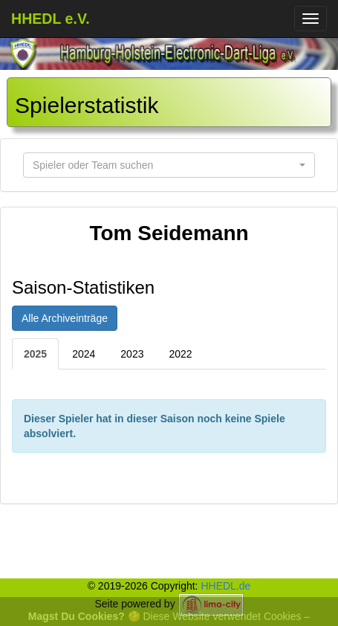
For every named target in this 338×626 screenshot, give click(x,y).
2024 (83, 354)
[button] (169, 165)
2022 (180, 354)
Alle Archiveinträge (65, 318)
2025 (35, 354)
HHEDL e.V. (50, 18)
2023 (131, 354)
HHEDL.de (225, 586)
